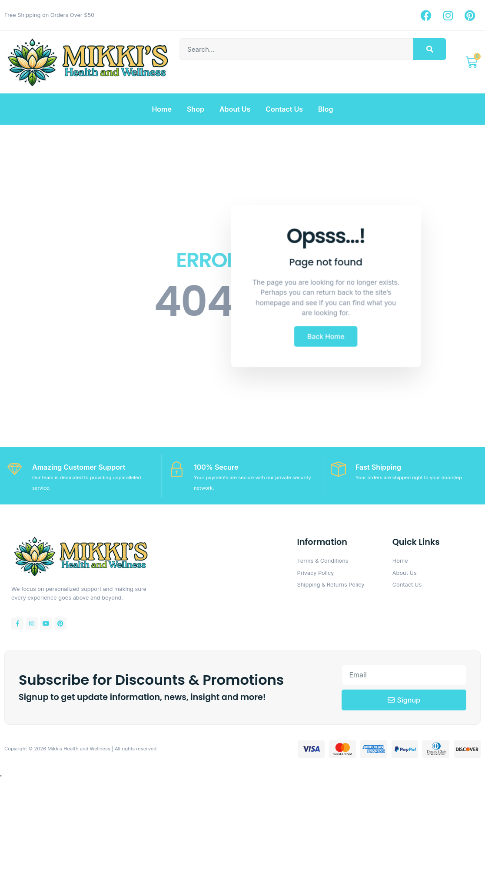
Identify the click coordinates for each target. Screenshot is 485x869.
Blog (325, 109)
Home (162, 109)
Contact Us (284, 109)
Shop (195, 109)
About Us (234, 109)
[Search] (429, 49)
